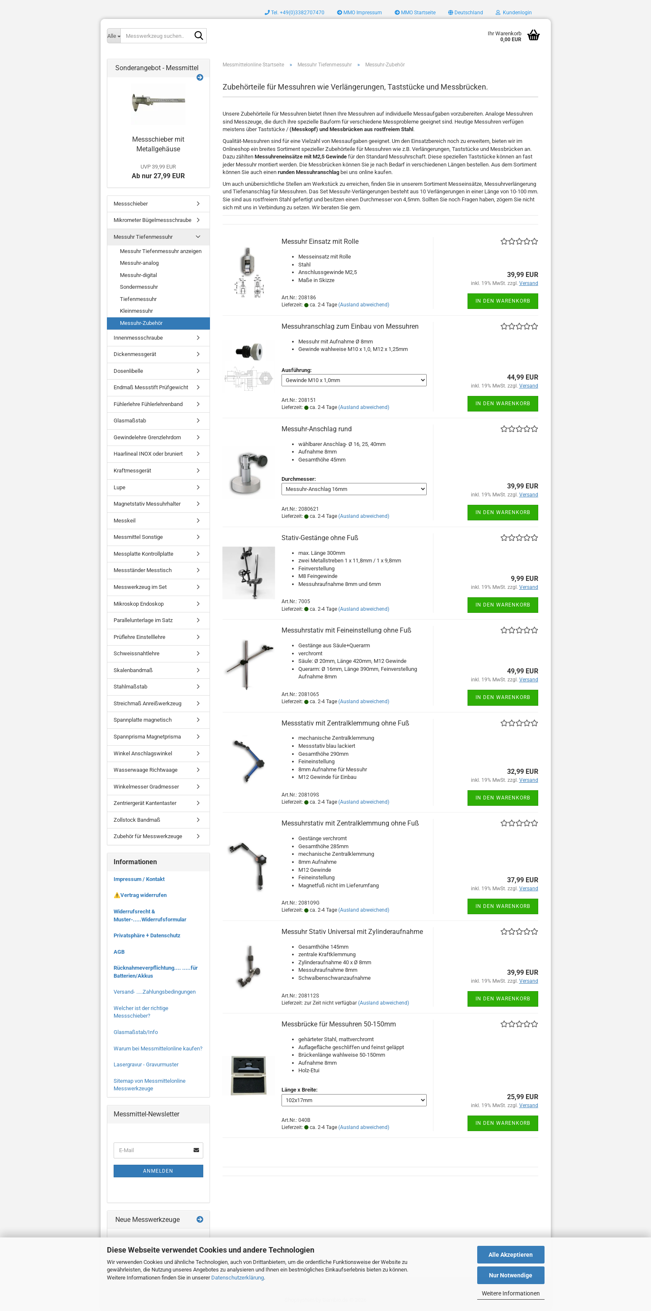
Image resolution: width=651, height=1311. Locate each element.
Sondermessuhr (139, 287)
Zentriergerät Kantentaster (145, 803)
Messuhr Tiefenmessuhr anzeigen (161, 251)
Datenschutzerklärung (237, 1277)
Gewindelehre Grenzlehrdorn (147, 437)
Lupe (119, 487)
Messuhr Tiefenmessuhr (143, 237)
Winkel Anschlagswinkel (143, 753)
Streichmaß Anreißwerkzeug (147, 703)
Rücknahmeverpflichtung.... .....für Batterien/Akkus (156, 972)
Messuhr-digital (138, 275)
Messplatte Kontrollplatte (143, 554)
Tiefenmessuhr (138, 299)
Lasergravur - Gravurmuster (146, 1064)
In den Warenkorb (503, 301)
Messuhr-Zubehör (141, 323)
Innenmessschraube (138, 338)
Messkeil (125, 520)
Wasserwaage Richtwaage (146, 770)
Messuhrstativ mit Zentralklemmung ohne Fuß (350, 823)
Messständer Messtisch (143, 570)
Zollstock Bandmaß (137, 820)
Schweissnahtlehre (136, 653)
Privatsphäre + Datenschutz (147, 935)
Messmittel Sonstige (138, 537)
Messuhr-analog (139, 263)
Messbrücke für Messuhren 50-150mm (339, 1024)
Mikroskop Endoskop (139, 604)
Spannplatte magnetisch (143, 720)
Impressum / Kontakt (139, 879)
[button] (465, 12)
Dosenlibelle (128, 371)
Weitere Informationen (511, 1293)
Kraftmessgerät (132, 470)
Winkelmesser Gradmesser (146, 786)
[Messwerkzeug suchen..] (113, 35)
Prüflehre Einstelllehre (139, 637)
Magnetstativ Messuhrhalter (147, 504)
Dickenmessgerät (135, 354)
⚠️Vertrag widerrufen (140, 895)
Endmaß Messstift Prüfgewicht (151, 387)
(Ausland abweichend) (363, 305)
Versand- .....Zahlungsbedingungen (155, 992)
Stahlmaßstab (130, 686)
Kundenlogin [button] (514, 13)
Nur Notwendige (510, 1275)
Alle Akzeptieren (511, 1254)
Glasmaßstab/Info (136, 1032)
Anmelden (158, 1171)
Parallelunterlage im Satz (143, 620)
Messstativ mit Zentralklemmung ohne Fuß (345, 723)
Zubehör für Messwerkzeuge (148, 836)
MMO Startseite (415, 13)
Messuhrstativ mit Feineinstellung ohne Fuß (347, 630)
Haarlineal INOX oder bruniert (148, 454)
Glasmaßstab (130, 420)
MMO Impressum (359, 13)
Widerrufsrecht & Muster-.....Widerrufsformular (150, 915)
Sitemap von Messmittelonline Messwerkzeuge (150, 1085)
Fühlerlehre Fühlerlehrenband (148, 404)
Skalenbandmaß (133, 670)
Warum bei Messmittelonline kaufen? (158, 1048)
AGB (119, 952)
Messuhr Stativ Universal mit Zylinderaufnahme (352, 932)
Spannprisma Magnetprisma (147, 736)
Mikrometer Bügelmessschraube (152, 220)
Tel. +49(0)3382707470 (294, 13)
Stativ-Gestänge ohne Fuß (320, 538)
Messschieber (131, 203)
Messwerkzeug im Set (140, 587)
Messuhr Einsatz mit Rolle (320, 241)
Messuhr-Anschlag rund (317, 429)
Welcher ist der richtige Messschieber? (141, 1012)
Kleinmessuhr (136, 311)
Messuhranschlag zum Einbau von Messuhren (350, 326)
